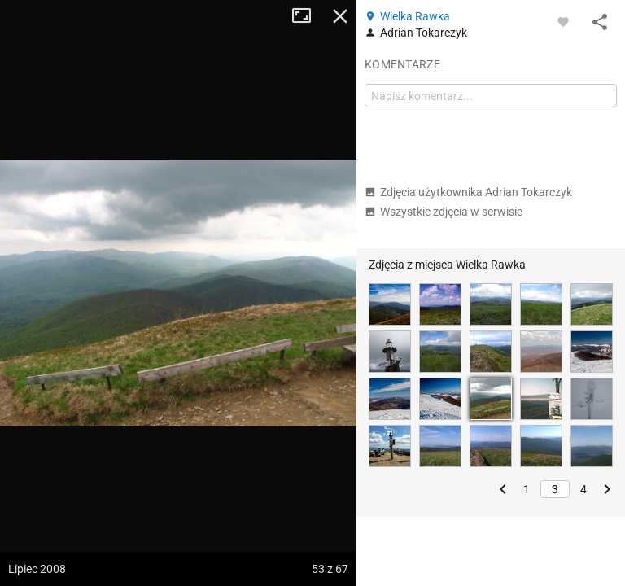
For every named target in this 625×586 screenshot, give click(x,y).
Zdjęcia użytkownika (468, 192)
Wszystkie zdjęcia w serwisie (443, 211)
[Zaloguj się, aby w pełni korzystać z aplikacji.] (563, 21)
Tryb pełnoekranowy (307, 16)
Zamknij (340, 16)
